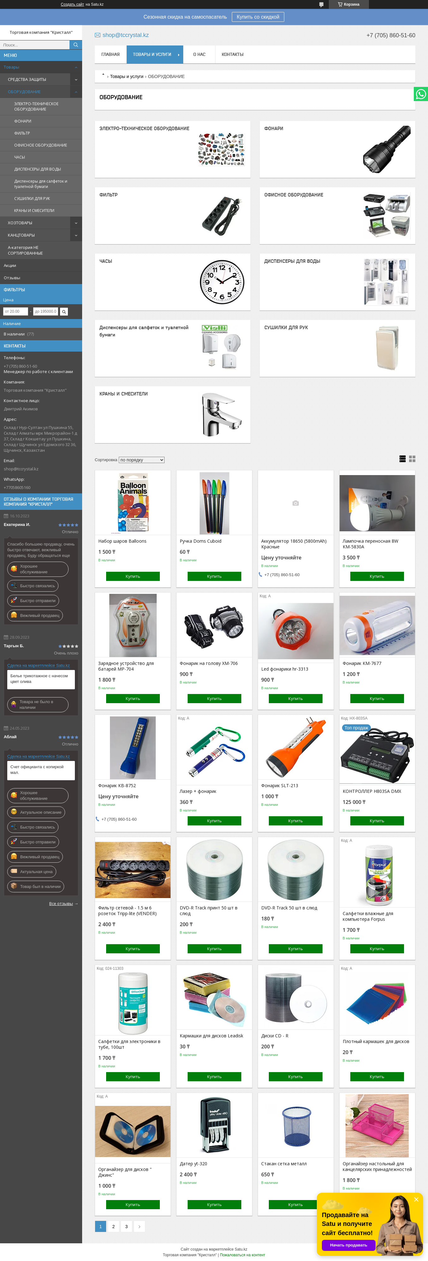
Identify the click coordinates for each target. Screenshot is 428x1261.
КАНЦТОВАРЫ (21, 235)
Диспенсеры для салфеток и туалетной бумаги (40, 183)
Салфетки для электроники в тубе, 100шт (129, 1044)
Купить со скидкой (258, 17)
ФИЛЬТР (22, 133)
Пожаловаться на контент (242, 1255)
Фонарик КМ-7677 (362, 663)
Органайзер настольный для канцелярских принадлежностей (377, 1166)
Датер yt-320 (193, 1164)
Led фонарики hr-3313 (284, 669)
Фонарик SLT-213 (279, 785)
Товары (11, 67)
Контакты (233, 54)
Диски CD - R (274, 1036)
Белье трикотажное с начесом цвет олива (39, 678)
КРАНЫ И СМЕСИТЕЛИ (34, 210)
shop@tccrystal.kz (21, 469)
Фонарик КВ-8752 (117, 785)
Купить (133, 576)
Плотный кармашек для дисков (376, 1041)
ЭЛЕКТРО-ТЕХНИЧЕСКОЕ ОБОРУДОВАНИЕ (36, 106)
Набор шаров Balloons (122, 541)
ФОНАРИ (22, 121)
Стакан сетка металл (284, 1164)
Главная (110, 54)
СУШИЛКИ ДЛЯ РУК (32, 198)
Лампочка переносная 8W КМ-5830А (370, 544)
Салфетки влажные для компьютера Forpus (368, 916)
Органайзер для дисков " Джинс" (125, 1172)
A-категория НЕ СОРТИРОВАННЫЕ (25, 250)
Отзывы (12, 278)
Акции (10, 265)
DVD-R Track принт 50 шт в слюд (209, 910)
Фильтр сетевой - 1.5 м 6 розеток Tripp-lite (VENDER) (127, 910)
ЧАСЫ (19, 157)
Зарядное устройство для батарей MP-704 (126, 666)
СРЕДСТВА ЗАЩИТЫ (27, 79)
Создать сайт (72, 4)
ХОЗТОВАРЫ (20, 223)
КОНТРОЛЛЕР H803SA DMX (372, 791)
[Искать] (75, 45)
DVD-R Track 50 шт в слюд (289, 908)
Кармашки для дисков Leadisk (211, 1036)
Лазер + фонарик (198, 791)
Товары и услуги (152, 54)
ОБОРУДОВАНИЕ (24, 91)
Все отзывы (61, 903)
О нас (199, 54)
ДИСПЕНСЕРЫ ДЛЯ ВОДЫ (37, 169)
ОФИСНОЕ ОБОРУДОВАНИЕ (40, 145)
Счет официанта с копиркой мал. (36, 769)
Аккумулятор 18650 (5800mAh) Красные (294, 544)
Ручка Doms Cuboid (200, 541)
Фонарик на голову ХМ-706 (209, 663)
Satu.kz (241, 1249)
